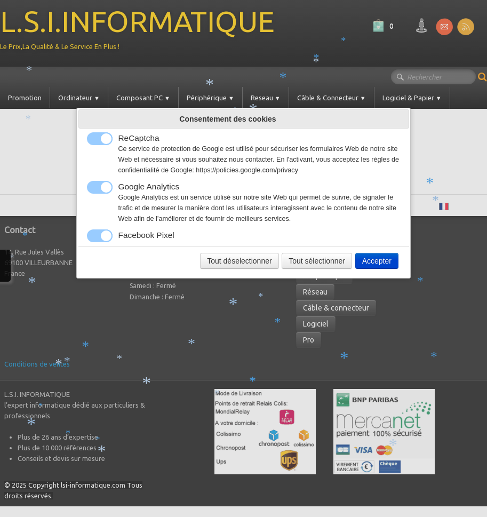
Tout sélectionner (317, 261)
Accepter (377, 261)
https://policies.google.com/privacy (247, 170)
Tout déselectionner (239, 261)
